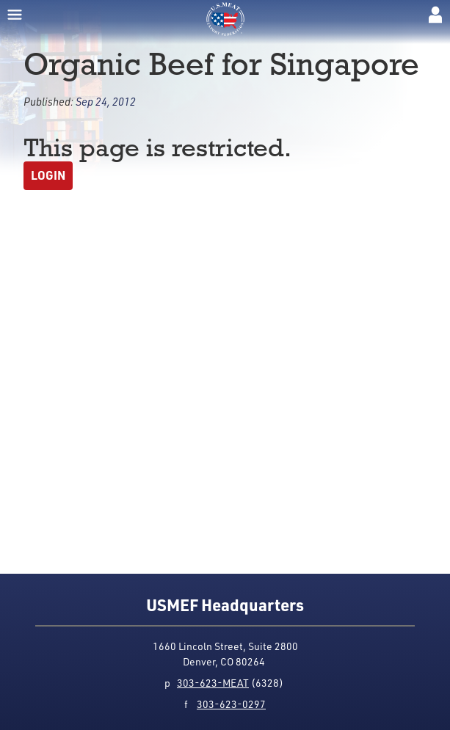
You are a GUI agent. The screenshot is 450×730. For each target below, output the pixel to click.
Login (48, 175)
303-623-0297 (231, 704)
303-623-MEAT (213, 682)
